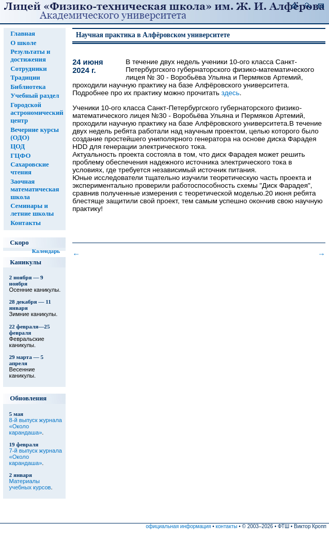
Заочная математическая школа (34, 189)
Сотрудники (28, 68)
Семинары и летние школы (32, 209)
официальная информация (178, 526)
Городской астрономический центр (37, 112)
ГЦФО (20, 155)
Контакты (25, 223)
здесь (231, 93)
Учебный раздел (34, 95)
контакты (227, 526)
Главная (22, 33)
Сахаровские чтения (29, 168)
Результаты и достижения (30, 55)
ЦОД (17, 146)
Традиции (25, 77)
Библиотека (27, 87)
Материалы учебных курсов (30, 484)
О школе (23, 43)
